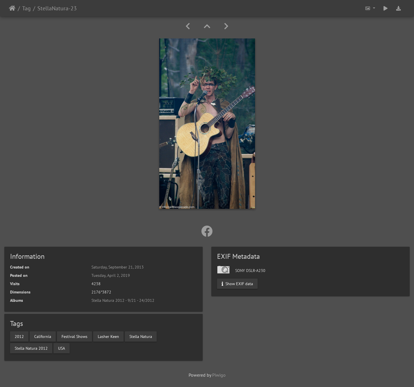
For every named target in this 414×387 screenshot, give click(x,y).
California (42, 336)
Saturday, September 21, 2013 (117, 267)
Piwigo (219, 375)
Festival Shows (74, 336)
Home (12, 8)
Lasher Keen (108, 336)
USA (61, 348)
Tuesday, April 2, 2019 (110, 275)
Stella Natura (140, 336)
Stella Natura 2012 (31, 348)
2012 (19, 336)
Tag (26, 8)
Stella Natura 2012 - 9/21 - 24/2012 (122, 300)
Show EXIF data (237, 283)
